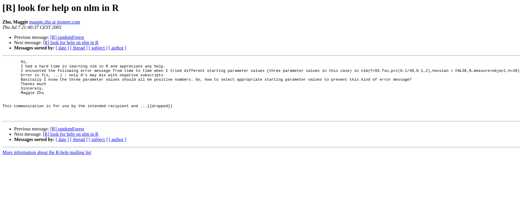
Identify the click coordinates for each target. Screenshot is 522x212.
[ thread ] (79, 47)
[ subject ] (98, 47)
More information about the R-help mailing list (46, 163)
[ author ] (117, 47)
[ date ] (62, 47)
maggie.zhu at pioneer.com (54, 21)
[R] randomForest (67, 37)
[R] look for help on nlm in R (70, 42)
